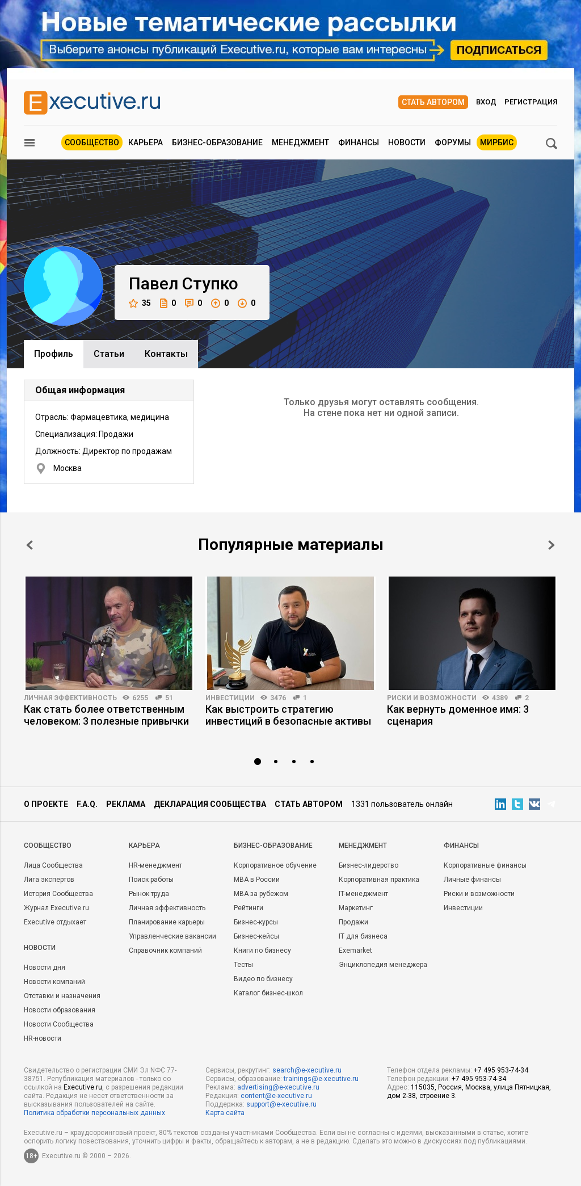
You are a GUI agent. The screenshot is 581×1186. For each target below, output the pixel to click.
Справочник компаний (165, 950)
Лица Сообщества (53, 865)
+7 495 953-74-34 (501, 1070)
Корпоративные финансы (485, 865)
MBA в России (257, 880)
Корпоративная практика (379, 880)
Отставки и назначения (62, 996)
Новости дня (44, 967)
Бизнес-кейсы (256, 936)
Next (551, 545)
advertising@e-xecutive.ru (278, 1087)
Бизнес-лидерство (368, 865)
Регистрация (530, 102)
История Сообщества (58, 894)
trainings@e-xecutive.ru (321, 1079)
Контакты (166, 353)
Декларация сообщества (210, 804)
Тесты (243, 965)
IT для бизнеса (363, 936)
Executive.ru (83, 1087)
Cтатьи (109, 353)
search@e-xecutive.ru (307, 1070)
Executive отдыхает (55, 922)
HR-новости (42, 1038)
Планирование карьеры (167, 922)
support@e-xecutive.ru (281, 1104)
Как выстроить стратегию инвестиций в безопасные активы (288, 715)
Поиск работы (151, 880)
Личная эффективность (70, 698)
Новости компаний (54, 982)
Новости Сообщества (59, 1024)
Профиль (53, 353)
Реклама (125, 804)
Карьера (145, 142)
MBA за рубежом (261, 894)
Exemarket (355, 950)
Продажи (353, 922)
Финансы (358, 142)
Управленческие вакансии (172, 936)
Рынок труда (149, 894)
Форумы (453, 142)
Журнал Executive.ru (56, 908)
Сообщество (92, 142)
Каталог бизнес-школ (268, 993)
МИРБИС (496, 142)
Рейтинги (248, 908)
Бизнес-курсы (256, 922)
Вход (486, 102)
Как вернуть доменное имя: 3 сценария (458, 715)
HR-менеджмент (155, 865)
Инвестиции (230, 698)
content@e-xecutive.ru (276, 1096)
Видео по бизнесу (263, 979)
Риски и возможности (432, 698)
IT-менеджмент (363, 894)
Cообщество (47, 845)
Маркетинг (356, 908)
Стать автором (433, 102)
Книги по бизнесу (262, 950)
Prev (29, 545)
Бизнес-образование (217, 142)
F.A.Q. (87, 804)
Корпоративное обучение (275, 865)
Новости (407, 142)
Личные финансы (472, 880)
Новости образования (59, 1010)
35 (140, 303)
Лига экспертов (49, 880)
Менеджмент (300, 142)
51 (169, 698)
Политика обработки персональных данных (94, 1113)
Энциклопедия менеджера (383, 965)
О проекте (46, 804)
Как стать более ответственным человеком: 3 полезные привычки (106, 715)
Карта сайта (225, 1113)
